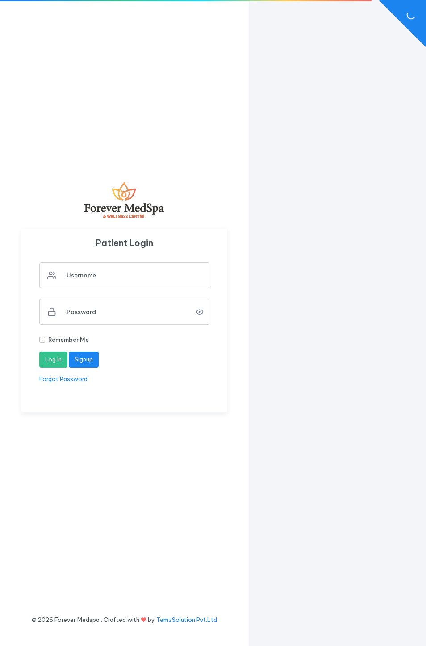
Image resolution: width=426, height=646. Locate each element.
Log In (53, 359)
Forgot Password (63, 378)
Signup (84, 359)
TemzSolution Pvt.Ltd (186, 619)
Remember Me (68, 339)
